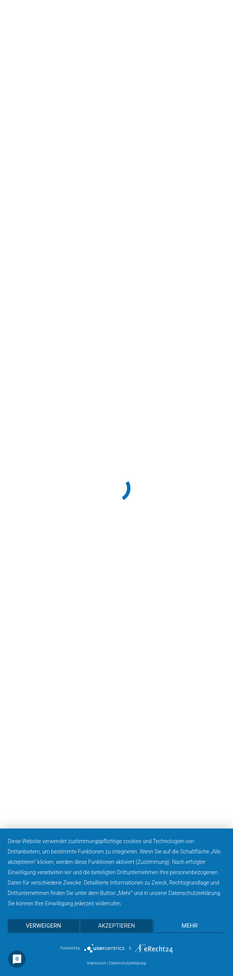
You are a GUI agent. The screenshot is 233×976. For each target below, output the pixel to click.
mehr (190, 925)
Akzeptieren (116, 925)
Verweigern (43, 925)
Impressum (96, 963)
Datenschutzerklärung (127, 963)
